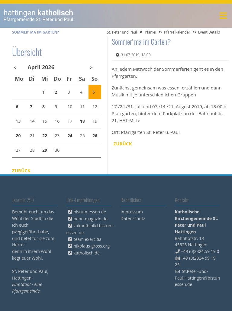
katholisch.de (87, 253)
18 (82, 121)
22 (44, 135)
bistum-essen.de (90, 212)
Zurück (123, 144)
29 (44, 150)
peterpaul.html (38, 15)
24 (70, 135)
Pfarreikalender (177, 32)
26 (94, 135)
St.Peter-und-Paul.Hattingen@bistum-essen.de (199, 277)
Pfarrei (150, 32)
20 (18, 135)
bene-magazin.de (91, 219)
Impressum (132, 212)
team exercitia (88, 239)
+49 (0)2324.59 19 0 (200, 251)
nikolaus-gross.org (92, 246)
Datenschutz (133, 218)
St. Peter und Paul (122, 32)
